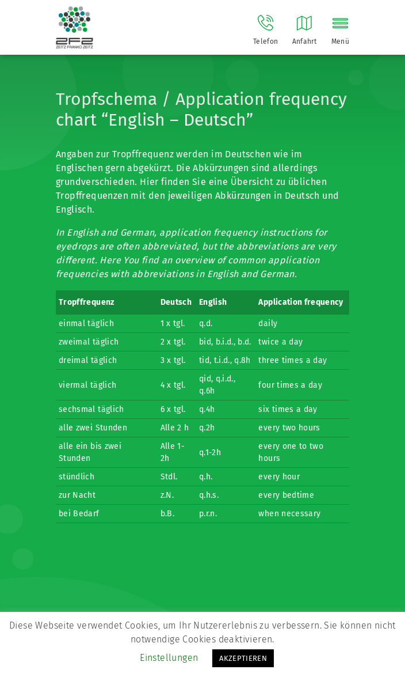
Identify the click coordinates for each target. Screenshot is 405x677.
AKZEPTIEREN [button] (243, 658)
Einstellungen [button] (169, 657)
